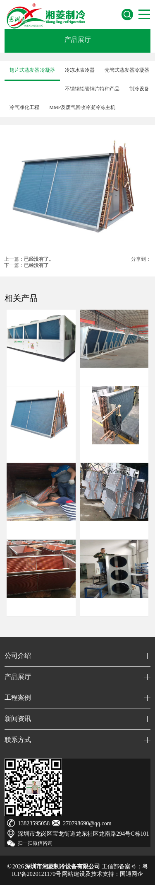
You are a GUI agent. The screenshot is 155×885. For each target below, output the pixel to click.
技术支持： (105, 874)
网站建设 (73, 874)
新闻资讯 (18, 718)
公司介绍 (18, 655)
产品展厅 (77, 39)
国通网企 (131, 874)
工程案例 (18, 697)
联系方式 (18, 739)
